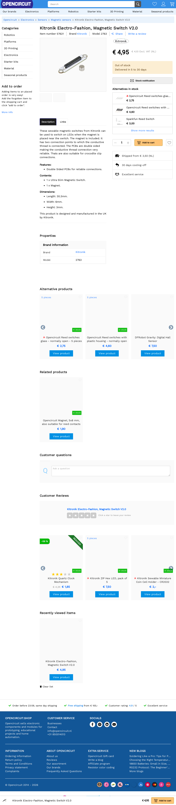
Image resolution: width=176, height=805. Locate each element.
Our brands (9, 11)
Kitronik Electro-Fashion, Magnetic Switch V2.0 (96, 509)
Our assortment (56, 763)
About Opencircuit (61, 751)
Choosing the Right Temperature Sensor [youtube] (150, 759)
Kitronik (79, 252)
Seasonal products (162, 11)
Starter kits (94, 11)
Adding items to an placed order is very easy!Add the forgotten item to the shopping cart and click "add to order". (17, 98)
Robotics (73, 11)
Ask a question (61, 468)
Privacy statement (16, 767)
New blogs (137, 751)
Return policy (13, 759)
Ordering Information (18, 756)
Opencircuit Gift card (101, 756)
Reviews (52, 759)
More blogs (136, 771)
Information (14, 751)
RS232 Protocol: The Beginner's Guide (150, 767)
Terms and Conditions (18, 763)
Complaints (12, 771)
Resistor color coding (101, 767)
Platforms (53, 11)
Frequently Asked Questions (64, 771)
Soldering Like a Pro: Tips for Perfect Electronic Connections (150, 756)
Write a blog (95, 759)
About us (52, 756)
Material (137, 11)
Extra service (98, 751)
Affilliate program (99, 763)
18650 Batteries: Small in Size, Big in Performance (150, 763)
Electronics (31, 11)
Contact (52, 727)
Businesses (54, 723)
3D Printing (116, 11)
